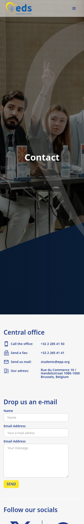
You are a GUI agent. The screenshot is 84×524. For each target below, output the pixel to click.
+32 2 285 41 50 (53, 344)
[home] (18, 8)
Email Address (15, 426)
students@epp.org (55, 362)
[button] (74, 8)
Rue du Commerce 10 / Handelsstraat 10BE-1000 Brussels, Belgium (60, 373)
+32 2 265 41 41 (53, 353)
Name (8, 411)
